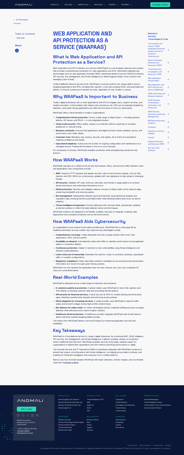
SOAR (89, 408)
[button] (56, 4)
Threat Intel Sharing (65, 427)
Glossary (90, 430)
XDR (88, 411)
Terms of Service (145, 445)
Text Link (20, 38)
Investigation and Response (125, 405)
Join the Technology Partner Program (71, 422)
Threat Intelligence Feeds (153, 402)
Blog (88, 422)
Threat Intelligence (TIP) (95, 399)
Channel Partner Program (66, 425)
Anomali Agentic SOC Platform (68, 399)
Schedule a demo (71, 362)
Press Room (119, 427)
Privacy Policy (132, 445)
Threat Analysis (120, 411)
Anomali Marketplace (151, 399)
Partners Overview (64, 420)
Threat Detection (121, 402)
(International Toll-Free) (25, 433)
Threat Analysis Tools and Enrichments (157, 405)
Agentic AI (90, 405)
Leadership (119, 422)
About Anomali (120, 420)
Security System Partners (152, 408)
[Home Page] (23, 4)
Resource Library (93, 420)
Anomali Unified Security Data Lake (70, 402)
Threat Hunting (120, 408)
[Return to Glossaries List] (20, 19)
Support (89, 427)
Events (89, 425)
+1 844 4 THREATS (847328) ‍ (27, 428)
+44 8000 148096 (23, 431)
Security (168, 445)
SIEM (88, 402)
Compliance (119, 399)
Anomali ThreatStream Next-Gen (69, 405)
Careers (118, 425)
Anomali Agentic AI (64, 408)
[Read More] (160, 4)
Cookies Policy (158, 445)
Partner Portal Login (65, 430)
